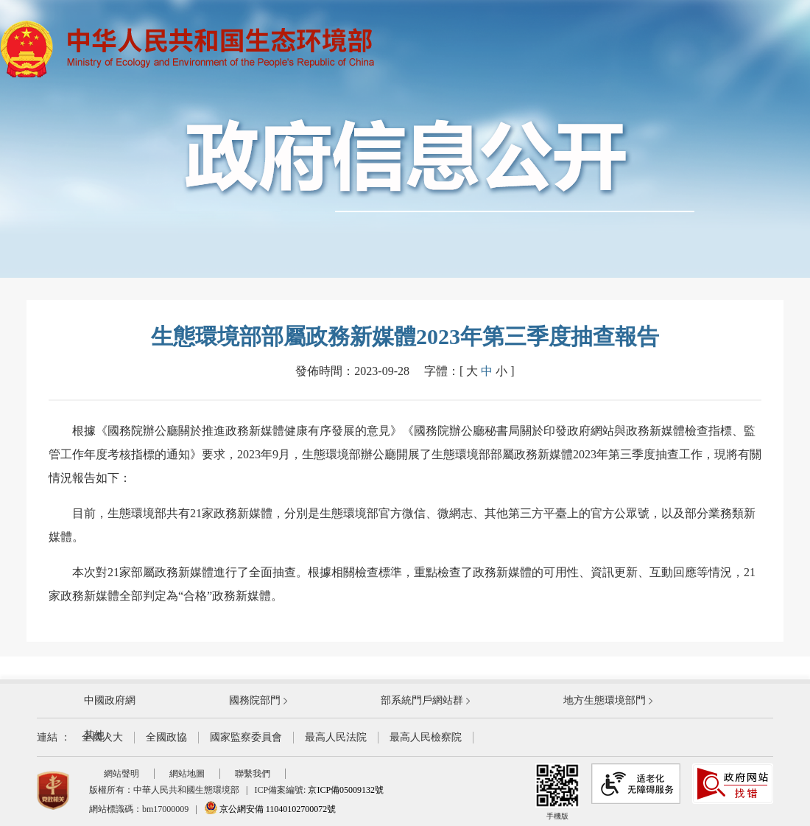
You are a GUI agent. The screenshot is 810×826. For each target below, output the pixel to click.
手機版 (557, 791)
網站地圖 (187, 774)
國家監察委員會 (246, 737)
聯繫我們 (252, 774)
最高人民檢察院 (426, 737)
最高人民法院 (336, 737)
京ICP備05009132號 (346, 790)
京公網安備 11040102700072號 (270, 809)
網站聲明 (121, 774)
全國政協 (166, 737)
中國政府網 (109, 700)
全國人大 (102, 737)
